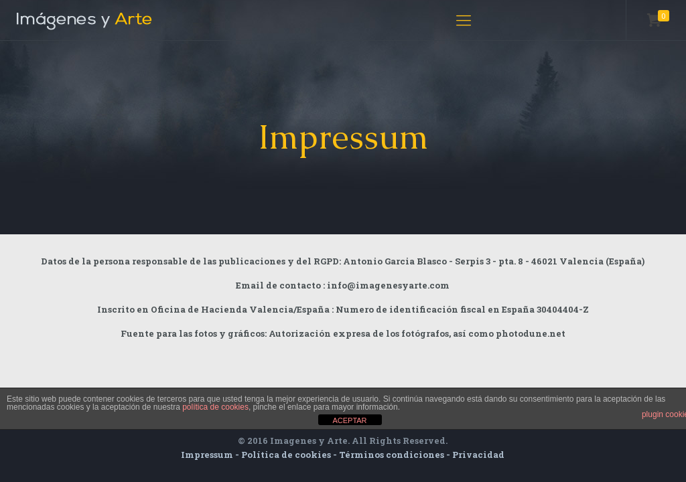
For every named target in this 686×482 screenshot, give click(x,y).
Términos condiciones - (395, 455)
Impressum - (211, 455)
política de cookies (215, 407)
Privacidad (478, 455)
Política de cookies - (290, 455)
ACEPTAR (349, 420)
